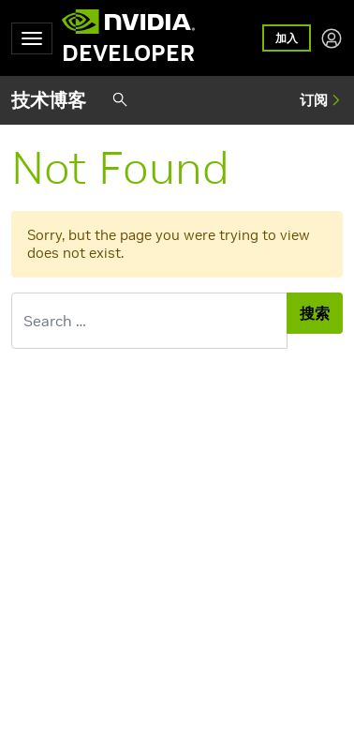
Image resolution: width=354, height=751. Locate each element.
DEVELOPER (128, 53)
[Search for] (149, 321)
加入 (286, 38)
